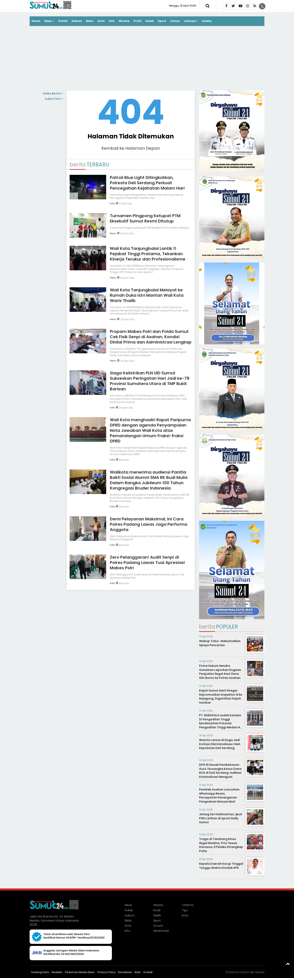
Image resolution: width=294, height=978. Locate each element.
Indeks (207, 21)
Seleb (149, 21)
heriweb (259, 972)
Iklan (138, 972)
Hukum (77, 21)
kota (112, 203)
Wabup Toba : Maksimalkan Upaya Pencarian (220, 643)
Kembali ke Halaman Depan (130, 148)
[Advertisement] (147, 58)
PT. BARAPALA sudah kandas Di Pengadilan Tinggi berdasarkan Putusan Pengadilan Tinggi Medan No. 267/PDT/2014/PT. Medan (221, 723)
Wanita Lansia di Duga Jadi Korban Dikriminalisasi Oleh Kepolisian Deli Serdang (219, 744)
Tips (185, 910)
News (48, 21)
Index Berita (53, 93)
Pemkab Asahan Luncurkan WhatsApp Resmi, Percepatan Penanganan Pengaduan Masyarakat (219, 795)
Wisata (124, 21)
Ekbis (90, 21)
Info (112, 21)
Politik (63, 21)
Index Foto (54, 99)
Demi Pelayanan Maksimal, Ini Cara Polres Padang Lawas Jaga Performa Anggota (148, 524)
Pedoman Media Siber (80, 972)
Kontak (148, 972)
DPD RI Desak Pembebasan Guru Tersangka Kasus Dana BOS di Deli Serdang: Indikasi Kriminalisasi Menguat (220, 771)
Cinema (187, 905)
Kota (101, 21)
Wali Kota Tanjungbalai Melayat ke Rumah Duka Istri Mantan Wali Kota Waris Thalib (147, 295)
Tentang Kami (40, 972)
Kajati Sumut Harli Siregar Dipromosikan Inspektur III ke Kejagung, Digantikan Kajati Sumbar (220, 696)
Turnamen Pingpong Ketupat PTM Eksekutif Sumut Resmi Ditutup (145, 218)
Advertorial (161, 931)
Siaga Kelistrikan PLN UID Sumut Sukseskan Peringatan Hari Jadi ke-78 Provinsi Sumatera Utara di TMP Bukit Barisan (149, 381)
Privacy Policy (106, 972)
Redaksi (57, 972)
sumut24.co (242, 972)
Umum (175, 21)
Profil (137, 21)
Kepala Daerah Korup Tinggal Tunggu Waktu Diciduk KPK (221, 866)
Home (36, 21)
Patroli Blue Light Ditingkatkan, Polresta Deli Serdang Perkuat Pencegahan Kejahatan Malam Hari (147, 183)
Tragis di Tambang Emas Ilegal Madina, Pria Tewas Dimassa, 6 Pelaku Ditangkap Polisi (221, 845)
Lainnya (190, 21)
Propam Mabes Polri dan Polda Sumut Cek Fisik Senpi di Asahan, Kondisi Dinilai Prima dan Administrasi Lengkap (151, 337)
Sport (162, 21)
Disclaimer (125, 972)
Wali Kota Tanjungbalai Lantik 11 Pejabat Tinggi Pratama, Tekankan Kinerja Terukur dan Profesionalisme (147, 254)
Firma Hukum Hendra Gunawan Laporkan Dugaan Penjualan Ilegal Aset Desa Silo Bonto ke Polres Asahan (220, 672)
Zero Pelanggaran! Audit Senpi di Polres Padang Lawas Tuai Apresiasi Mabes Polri (147, 562)
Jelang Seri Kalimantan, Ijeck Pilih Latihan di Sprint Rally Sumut (220, 818)
